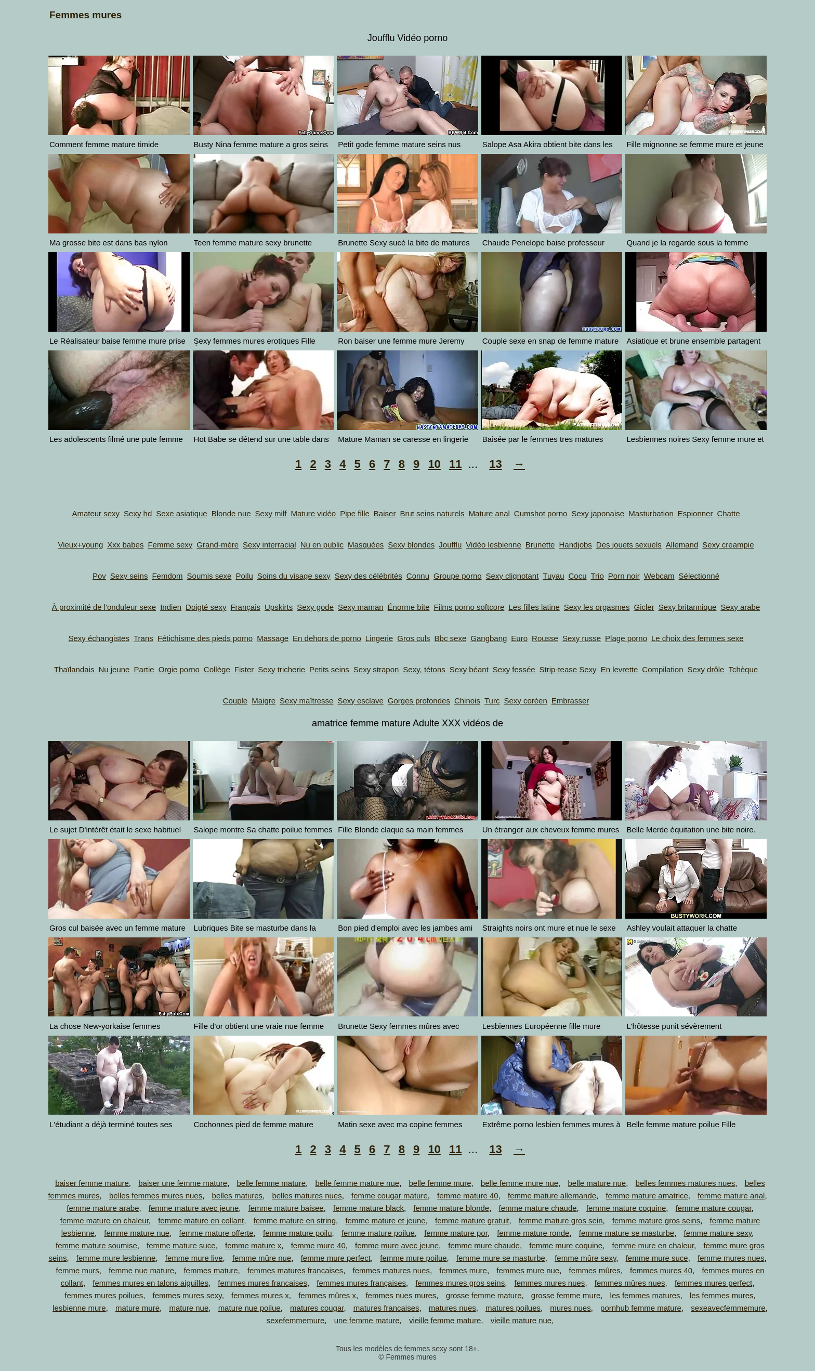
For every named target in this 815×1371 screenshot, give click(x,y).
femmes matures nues (391, 1270)
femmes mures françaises (361, 1282)
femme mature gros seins (656, 1220)
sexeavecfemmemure (728, 1307)
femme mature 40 (467, 1195)
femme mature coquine (626, 1208)
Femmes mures (85, 14)
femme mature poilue (378, 1233)
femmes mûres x (327, 1295)
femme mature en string (295, 1220)
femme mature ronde (533, 1233)
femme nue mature (141, 1270)
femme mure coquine (565, 1245)
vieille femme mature (445, 1320)
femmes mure (463, 1270)
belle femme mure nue (519, 1183)
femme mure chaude (484, 1245)
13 (495, 464)
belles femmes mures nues (155, 1195)
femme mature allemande (552, 1195)
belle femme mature (271, 1183)
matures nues (452, 1307)
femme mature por (456, 1233)
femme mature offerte (216, 1233)
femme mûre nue (261, 1258)
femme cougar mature (389, 1195)
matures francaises (386, 1307)
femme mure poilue (413, 1258)
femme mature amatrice (647, 1195)
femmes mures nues (549, 1282)
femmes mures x (260, 1295)
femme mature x (253, 1245)
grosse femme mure (565, 1295)
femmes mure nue (527, 1270)
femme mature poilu (297, 1233)
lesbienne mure (79, 1307)
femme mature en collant (201, 1220)
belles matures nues (306, 1195)
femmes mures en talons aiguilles (150, 1282)
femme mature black (368, 1208)
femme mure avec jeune (397, 1245)
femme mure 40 (318, 1245)
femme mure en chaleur (653, 1245)
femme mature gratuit (472, 1220)
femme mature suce (181, 1245)
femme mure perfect (336, 1258)
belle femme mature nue (357, 1183)
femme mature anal (731, 1195)
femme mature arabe (103, 1208)
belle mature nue (597, 1183)
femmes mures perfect (713, 1282)
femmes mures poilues (103, 1295)
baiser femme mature (92, 1183)
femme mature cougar (714, 1208)
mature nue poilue (249, 1307)
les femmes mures (722, 1295)
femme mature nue (136, 1233)
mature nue (188, 1307)
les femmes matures (645, 1295)
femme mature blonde (451, 1208)
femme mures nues (731, 1258)
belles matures (237, 1195)
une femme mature (367, 1320)
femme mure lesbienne (116, 1258)
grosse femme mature (484, 1295)
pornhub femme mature (640, 1307)
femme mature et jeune (385, 1220)
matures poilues (513, 1307)
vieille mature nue (521, 1320)
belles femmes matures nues (685, 1183)
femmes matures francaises (295, 1270)
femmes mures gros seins (460, 1282)
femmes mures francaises (262, 1282)
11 (455, 464)
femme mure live (194, 1258)
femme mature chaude (538, 1208)
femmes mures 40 (661, 1270)
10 (434, 464)
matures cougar (317, 1307)
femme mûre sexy (585, 1258)
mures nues (570, 1307)
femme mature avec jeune (194, 1208)
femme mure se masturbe (500, 1258)
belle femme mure (440, 1183)
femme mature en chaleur (104, 1220)
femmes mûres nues (630, 1282)
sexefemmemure (296, 1320)
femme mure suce (657, 1258)
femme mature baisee (286, 1208)
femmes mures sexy (187, 1295)
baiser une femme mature (182, 1183)
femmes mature (210, 1270)
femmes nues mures (400, 1295)
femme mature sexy (718, 1233)
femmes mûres (595, 1270)
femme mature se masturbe (626, 1233)
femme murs (77, 1270)
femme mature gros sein (561, 1220)
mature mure (137, 1307)
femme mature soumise (96, 1245)
